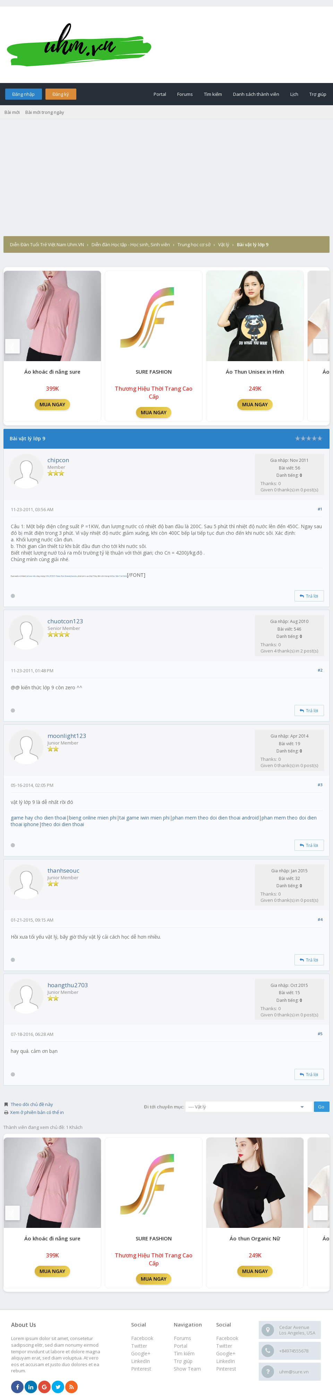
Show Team (187, 1368)
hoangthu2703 (68, 985)
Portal (160, 94)
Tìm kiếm (213, 94)
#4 (320, 919)
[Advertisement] (166, 184)
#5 (320, 1033)
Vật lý (223, 244)
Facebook (227, 1338)
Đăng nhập (23, 94)
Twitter (224, 1345)
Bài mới (12, 112)
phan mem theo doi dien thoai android (215, 817)
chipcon (58, 460)
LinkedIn (225, 1361)
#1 (320, 509)
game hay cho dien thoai (38, 817)
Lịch (294, 94)
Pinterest (226, 1368)
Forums (185, 94)
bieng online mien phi (93, 817)
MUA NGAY (52, 404)
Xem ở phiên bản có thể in (37, 1112)
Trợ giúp (317, 94)
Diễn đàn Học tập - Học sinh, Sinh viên (131, 244)
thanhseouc (63, 870)
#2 (320, 670)
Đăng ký (60, 94)
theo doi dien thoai (63, 824)
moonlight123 (67, 736)
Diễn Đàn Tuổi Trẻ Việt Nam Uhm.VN (47, 244)
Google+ (226, 1353)
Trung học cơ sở (194, 244)
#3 (320, 784)
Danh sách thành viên (256, 94)
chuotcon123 (65, 621)
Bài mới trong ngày (44, 112)
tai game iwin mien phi (144, 817)
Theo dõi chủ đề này (32, 1104)
